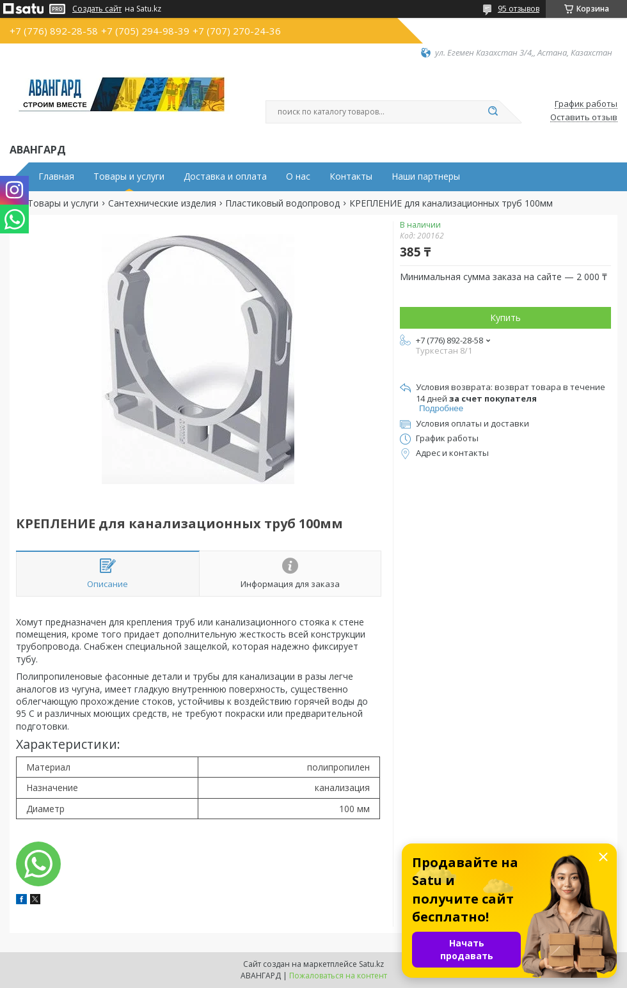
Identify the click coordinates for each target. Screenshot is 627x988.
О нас (298, 176)
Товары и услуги (128, 176)
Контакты (350, 176)
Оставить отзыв (583, 117)
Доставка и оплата (225, 176)
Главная (56, 176)
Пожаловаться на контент (338, 975)
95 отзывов (518, 8)
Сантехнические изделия (162, 203)
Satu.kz (371, 964)
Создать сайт (97, 8)
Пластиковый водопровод (282, 203)
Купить (505, 317)
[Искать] (492, 111)
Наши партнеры (426, 176)
